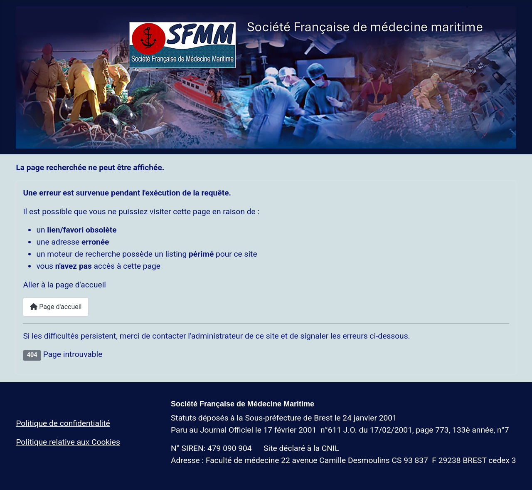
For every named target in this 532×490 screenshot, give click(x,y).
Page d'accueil (55, 307)
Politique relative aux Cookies (68, 442)
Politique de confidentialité (63, 423)
